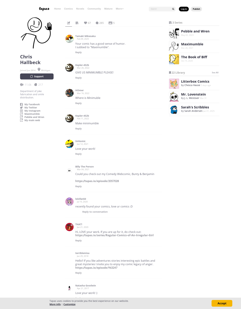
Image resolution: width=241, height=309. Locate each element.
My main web (32, 120)
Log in (184, 9)
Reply (78, 52)
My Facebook (32, 104)
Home (57, 8)
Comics (68, 8)
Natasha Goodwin (85, 285)
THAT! (78, 224)
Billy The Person (84, 166)
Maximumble (32, 114)
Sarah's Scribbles (195, 107)
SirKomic (80, 141)
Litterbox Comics (195, 81)
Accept (222, 303)
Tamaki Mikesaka (85, 36)
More (120, 8)
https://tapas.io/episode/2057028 (97, 181)
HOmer (79, 90)
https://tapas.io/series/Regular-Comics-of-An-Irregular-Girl (114, 235)
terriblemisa (82, 253)
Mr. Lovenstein (193, 94)
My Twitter (30, 107)
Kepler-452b (82, 65)
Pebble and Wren (34, 117)
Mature (108, 8)
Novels (80, 8)
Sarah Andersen (193, 110)
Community (94, 8)
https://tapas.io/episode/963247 (96, 268)
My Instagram (32, 110)
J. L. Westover (191, 98)
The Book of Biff (194, 57)
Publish (196, 9)
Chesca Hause (192, 85)
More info (55, 304)
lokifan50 (80, 198)
